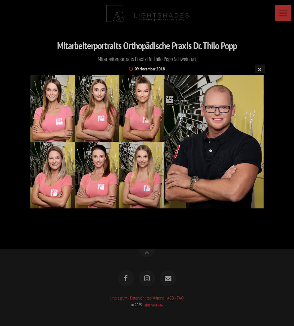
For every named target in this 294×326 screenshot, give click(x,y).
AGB (170, 298)
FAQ (180, 298)
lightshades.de (153, 304)
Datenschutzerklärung (147, 298)
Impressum (118, 298)
